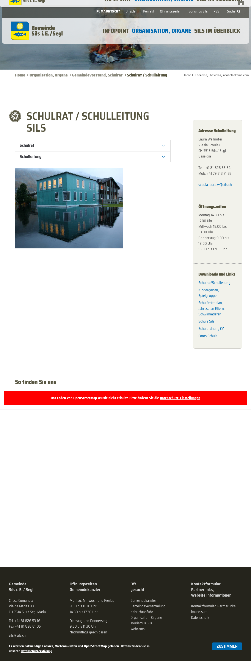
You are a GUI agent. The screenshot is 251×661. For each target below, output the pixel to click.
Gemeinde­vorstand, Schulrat (97, 75)
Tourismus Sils (197, 11)
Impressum (199, 611)
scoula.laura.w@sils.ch (215, 184)
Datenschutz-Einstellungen (180, 398)
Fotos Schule (207, 336)
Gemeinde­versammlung (148, 606)
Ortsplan (131, 11)
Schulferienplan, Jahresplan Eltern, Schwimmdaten (211, 308)
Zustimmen (227, 646)
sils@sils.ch (17, 635)
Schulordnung (209, 328)
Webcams (137, 629)
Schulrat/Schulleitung (214, 282)
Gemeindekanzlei (143, 600)
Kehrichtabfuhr (141, 612)
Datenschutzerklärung (36, 651)
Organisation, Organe (49, 75)
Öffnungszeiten (170, 11)
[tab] (92, 145)
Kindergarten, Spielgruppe (208, 292)
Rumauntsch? (108, 11)
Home (20, 75)
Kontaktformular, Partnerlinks (213, 606)
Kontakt (148, 11)
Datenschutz (200, 617)
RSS (216, 11)
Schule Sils (206, 321)
